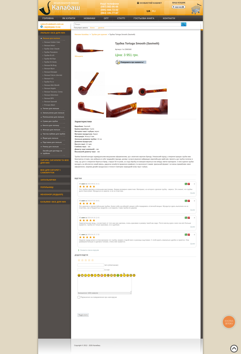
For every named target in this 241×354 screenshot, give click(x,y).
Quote (192, 193)
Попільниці (46, 187)
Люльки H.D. (49, 78)
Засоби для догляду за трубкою (52, 152)
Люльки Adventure (51, 95)
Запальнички (48, 180)
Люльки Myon (49, 68)
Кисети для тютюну (51, 125)
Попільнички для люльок (53, 117)
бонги (92, 28)
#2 (80, 217)
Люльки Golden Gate (52, 42)
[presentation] (98, 306)
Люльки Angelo (50, 88)
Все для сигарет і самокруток (50, 171)
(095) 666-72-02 (109, 10)
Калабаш (59, 7)
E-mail (107, 270)
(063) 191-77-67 (109, 13)
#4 (80, 184)
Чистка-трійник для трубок (54, 134)
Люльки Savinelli (50, 101)
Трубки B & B (49, 55)
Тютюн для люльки (51, 108)
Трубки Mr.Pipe (50, 59)
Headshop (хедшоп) (51, 194)
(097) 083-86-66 (109, 6)
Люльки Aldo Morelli (51, 85)
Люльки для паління (51, 38)
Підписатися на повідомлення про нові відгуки (99, 297)
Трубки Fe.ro (49, 82)
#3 (80, 201)
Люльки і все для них (52, 33)
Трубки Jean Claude (51, 49)
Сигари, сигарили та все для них (54, 161)
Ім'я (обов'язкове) (111, 265)
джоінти (101, 28)
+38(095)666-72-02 (50, 27)
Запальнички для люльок (53, 113)
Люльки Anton (49, 45)
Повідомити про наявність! (132, 62)
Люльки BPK (49, 98)
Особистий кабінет (149, 3)
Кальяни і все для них (53, 202)
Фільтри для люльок (51, 130)
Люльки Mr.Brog (50, 65)
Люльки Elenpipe (50, 72)
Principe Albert (49, 105)
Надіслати (83, 315)
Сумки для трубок (50, 121)
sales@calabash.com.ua (51, 24)
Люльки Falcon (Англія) (53, 75)
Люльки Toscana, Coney (53, 92)
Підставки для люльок (52, 142)
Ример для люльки (51, 147)
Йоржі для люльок (50, 138)
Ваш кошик (178, 3)
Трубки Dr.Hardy (50, 62)
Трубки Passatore (51, 52)
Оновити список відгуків (89, 250)
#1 (80, 234)
